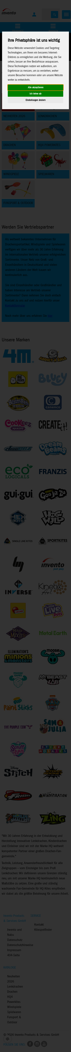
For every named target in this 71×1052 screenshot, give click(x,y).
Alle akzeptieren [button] (35, 87)
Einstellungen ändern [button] (35, 100)
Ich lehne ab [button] (35, 94)
